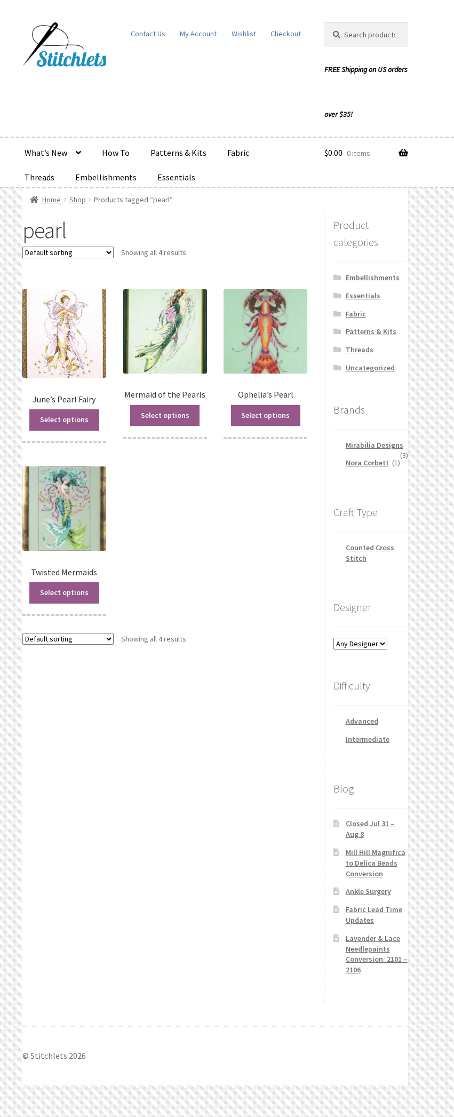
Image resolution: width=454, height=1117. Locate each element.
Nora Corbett (367, 463)
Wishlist (244, 33)
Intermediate (367, 739)
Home (51, 199)
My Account (198, 33)
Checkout (285, 33)
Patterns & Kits (178, 152)
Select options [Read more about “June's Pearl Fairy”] (64, 419)
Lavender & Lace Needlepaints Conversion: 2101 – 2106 (377, 954)
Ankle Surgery (368, 891)
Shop (77, 199)
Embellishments (106, 177)
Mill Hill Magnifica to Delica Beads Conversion (375, 862)
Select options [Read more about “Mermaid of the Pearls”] (165, 414)
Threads (39, 177)
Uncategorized (370, 368)
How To (116, 152)
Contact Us (148, 33)
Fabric (238, 152)
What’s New (46, 152)
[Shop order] (68, 252)
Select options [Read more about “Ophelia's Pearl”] (265, 414)
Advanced (362, 721)
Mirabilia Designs (374, 445)
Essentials (176, 177)
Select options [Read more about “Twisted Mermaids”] (64, 591)
